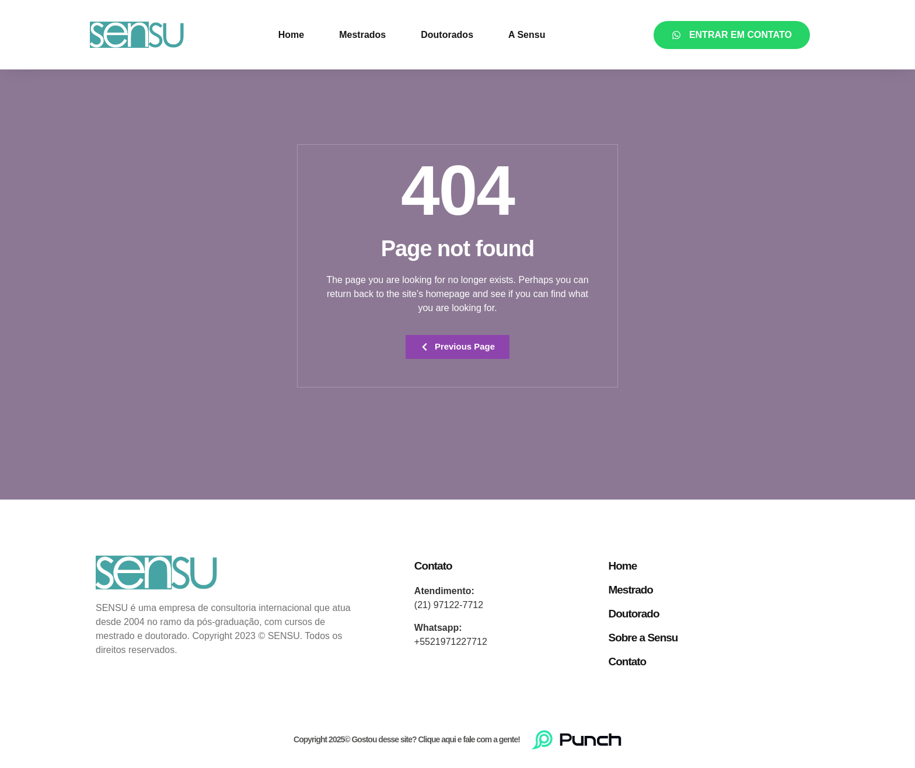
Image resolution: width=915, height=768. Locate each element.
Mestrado (630, 590)
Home (291, 35)
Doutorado (633, 614)
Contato (627, 662)
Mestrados (362, 35)
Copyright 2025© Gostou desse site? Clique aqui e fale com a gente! (407, 740)
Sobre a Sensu (642, 638)
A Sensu (526, 35)
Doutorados (447, 35)
